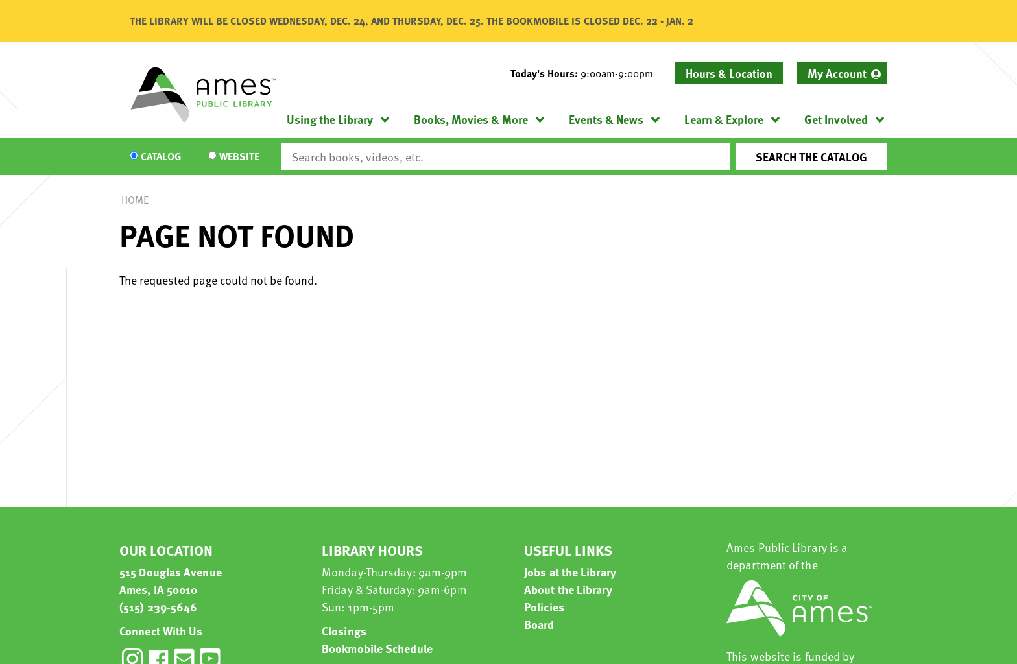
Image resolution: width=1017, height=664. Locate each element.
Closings (344, 630)
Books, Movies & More (471, 119)
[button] (587, 73)
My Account (837, 73)
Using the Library (330, 119)
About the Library (568, 589)
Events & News (606, 119)
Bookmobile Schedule (377, 648)
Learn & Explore (723, 119)
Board (539, 624)
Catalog (161, 157)
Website (239, 157)
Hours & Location (729, 73)
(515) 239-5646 (158, 606)
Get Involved (836, 119)
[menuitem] (842, 73)
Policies (544, 606)
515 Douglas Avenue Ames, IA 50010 (170, 580)
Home (135, 200)
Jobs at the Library (570, 571)
